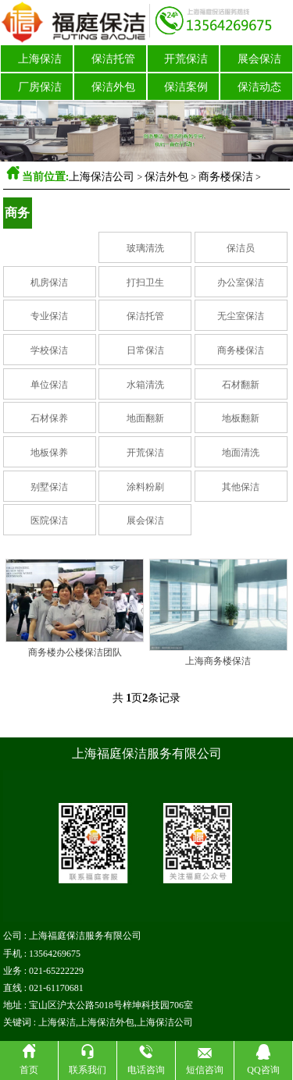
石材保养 (49, 418)
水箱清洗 (145, 384)
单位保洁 (49, 384)
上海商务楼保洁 (218, 660)
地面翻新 (145, 418)
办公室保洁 (240, 282)
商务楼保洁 (225, 177)
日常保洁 (145, 350)
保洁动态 (259, 87)
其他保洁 (240, 486)
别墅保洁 (49, 486)
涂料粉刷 (145, 486)
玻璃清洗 (145, 248)
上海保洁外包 (106, 1022)
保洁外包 (113, 87)
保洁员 (241, 248)
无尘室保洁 (240, 316)
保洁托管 (113, 59)
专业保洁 (49, 316)
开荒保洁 (186, 59)
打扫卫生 (145, 282)
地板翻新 (240, 418)
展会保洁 (259, 59)
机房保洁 (49, 282)
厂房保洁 (40, 87)
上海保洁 (40, 59)
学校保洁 (49, 350)
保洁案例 (186, 87)
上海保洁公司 (101, 177)
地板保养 (49, 452)
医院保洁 (49, 520)
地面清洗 (240, 452)
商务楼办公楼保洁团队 (75, 652)
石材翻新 (240, 384)
